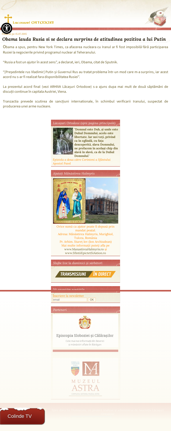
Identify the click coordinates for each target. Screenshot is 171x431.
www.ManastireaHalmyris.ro (84, 249)
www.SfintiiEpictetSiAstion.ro (85, 253)
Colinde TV (20, 416)
